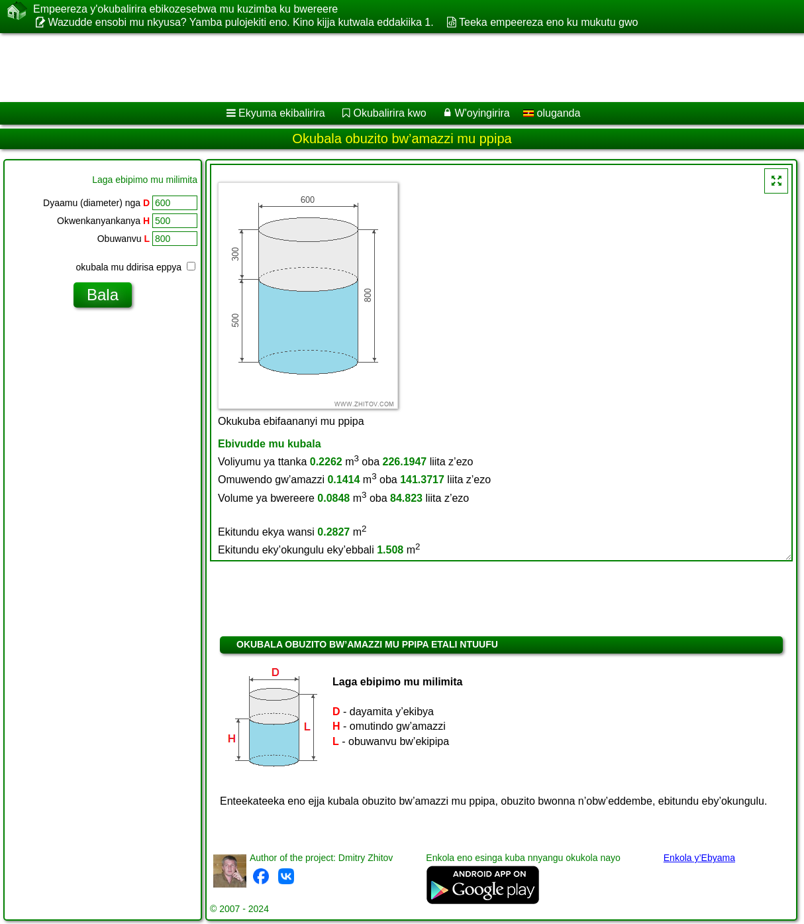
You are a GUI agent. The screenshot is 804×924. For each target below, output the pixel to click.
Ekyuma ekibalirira (281, 113)
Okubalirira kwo (390, 113)
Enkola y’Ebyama (699, 857)
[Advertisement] (338, 67)
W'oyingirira (482, 113)
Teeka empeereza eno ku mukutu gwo (548, 22)
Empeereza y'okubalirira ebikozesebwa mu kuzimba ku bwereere (185, 9)
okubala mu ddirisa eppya (135, 267)
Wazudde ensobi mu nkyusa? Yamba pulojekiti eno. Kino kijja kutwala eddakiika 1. (240, 22)
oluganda (551, 113)
